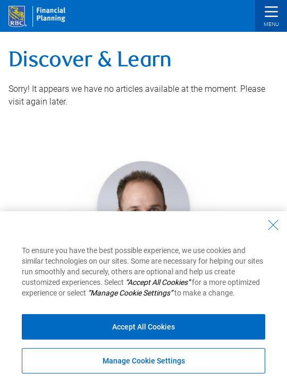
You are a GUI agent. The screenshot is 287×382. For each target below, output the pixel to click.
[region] (143, 296)
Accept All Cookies (143, 327)
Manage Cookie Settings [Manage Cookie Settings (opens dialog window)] (144, 361)
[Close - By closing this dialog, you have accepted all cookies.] (273, 225)
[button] (271, 17)
